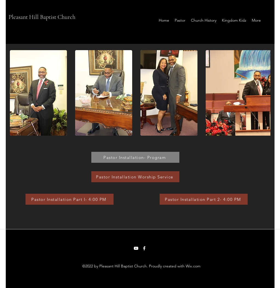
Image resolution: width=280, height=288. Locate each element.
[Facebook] (144, 248)
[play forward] (263, 93)
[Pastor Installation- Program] (135, 157)
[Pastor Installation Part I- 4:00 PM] (70, 199)
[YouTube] (136, 248)
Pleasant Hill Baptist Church (42, 17)
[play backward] (17, 93)
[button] (38, 93)
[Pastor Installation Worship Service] (135, 176)
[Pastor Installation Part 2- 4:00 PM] (204, 199)
